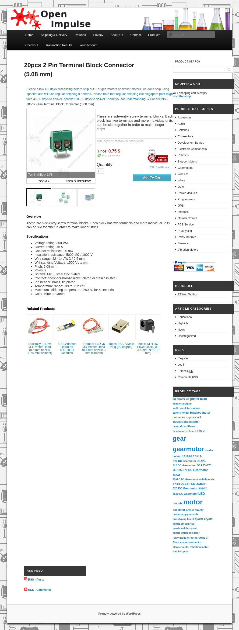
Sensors (183, 243)
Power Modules (187, 193)
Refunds (80, 35)
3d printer (179, 398)
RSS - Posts (36, 579)
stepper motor (181, 547)
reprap (193, 537)
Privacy (98, 35)
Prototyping (185, 230)
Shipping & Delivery (54, 35)
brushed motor (200, 412)
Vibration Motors (188, 249)
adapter (177, 403)
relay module (181, 537)
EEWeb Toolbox (188, 294)
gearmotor (188, 449)
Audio (181, 123)
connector (179, 417)
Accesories (185, 117)
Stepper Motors (187, 161)
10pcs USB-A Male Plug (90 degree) (121, 345)
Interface (183, 212)
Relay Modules (187, 237)
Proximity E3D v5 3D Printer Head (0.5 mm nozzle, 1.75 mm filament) (40, 348)
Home (29, 35)
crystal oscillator (184, 426)
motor (193, 502)
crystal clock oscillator (186, 421)
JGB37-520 (188, 483)
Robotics (183, 155)
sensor (203, 537)
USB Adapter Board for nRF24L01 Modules (67, 348)
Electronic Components (192, 149)
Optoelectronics (187, 218)
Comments (188, 377)
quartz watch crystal (185, 528)
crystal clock (194, 417)
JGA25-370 (204, 465)
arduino (187, 403)
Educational (185, 317)
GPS (181, 205)
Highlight (183, 323)
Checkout (31, 45)
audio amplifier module (186, 408)
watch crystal (181, 551)
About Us (117, 35)
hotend (177, 456)
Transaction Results (59, 45)
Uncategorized (187, 336)
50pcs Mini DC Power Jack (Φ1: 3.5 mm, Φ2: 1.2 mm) (148, 348)
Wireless (183, 174)
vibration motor (199, 547)
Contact (135, 35)
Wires (181, 180)
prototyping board (183, 519)
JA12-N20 (188, 456)
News (181, 329)
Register (183, 358)
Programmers (186, 199)
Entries (185, 371)
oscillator (179, 510)
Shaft (176, 542)
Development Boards (191, 142)
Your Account (88, 45)
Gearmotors (185, 168)
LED (201, 493)
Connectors (158, 99)
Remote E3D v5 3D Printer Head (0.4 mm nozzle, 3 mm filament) (94, 348)
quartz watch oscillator (186, 532)
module (178, 503)
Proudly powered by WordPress (119, 613)
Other (181, 186)
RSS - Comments (39, 590)
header (209, 450)
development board (184, 431)
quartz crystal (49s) (184, 523)
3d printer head (196, 399)
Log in (182, 364)
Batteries (183, 130)
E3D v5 (201, 431)
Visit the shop (182, 96)
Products (154, 35)
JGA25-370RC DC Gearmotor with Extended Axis (193, 479)
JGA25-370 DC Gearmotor (190, 470)
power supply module (185, 514)
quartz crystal (204, 519)
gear (179, 438)
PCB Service (186, 224)
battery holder (181, 412)
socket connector (190, 542)
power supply (195, 509)
